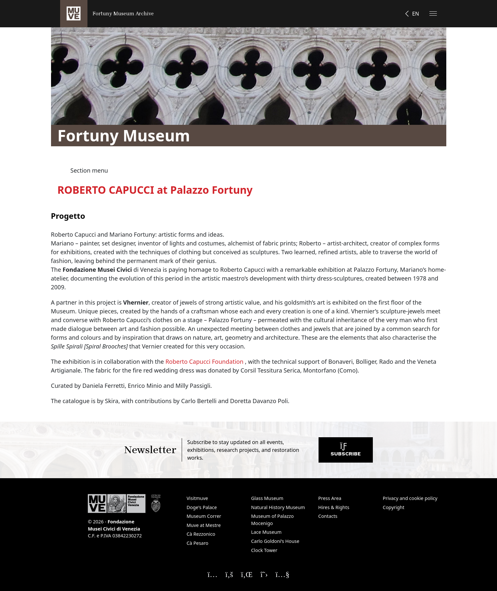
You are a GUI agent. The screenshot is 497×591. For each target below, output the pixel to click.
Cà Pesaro (197, 543)
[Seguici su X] (264, 574)
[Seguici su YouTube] (283, 574)
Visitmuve (197, 498)
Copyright (393, 507)
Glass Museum (267, 498)
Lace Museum (266, 532)
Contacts (327, 516)
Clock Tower (264, 550)
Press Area (329, 498)
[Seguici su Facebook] (229, 574)
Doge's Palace (202, 507)
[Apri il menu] (433, 13)
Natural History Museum (278, 507)
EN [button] (415, 13)
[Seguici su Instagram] (213, 574)
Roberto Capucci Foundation (204, 361)
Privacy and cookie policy (410, 498)
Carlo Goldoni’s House (275, 541)
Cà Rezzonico (201, 534)
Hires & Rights (333, 507)
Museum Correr (204, 516)
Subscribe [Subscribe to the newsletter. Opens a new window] (346, 451)
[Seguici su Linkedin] (247, 574)
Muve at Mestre (204, 525)
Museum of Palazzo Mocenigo (272, 519)
